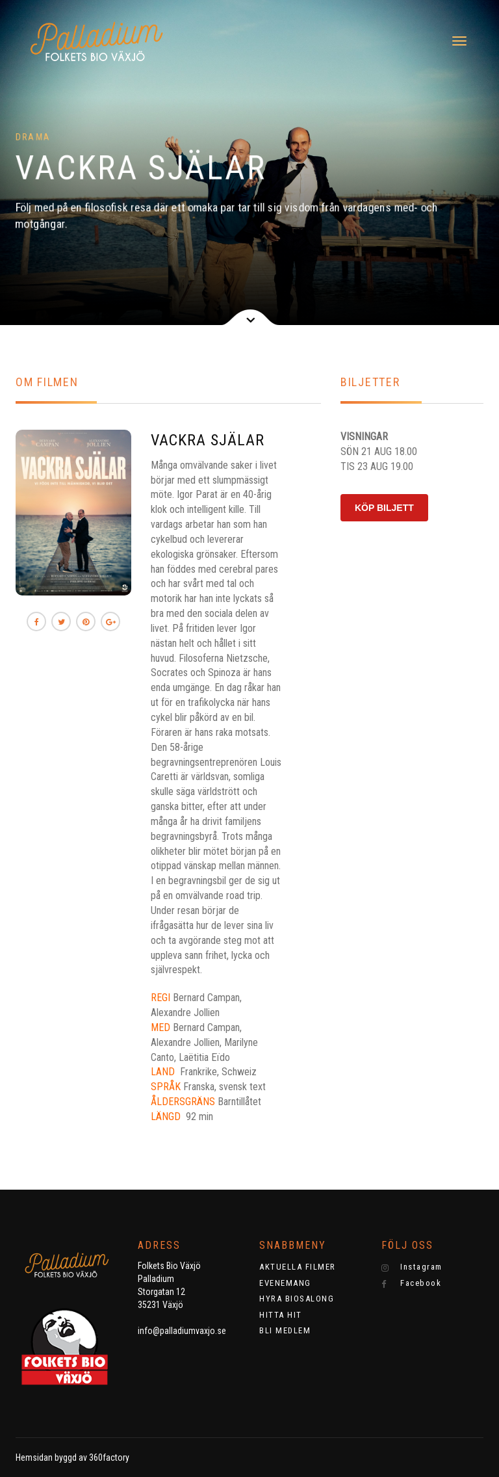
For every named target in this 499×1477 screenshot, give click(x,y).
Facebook (411, 1283)
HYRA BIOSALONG (296, 1298)
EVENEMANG (285, 1283)
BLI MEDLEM (285, 1330)
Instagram (411, 1267)
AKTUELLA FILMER (297, 1267)
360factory (109, 1457)
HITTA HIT (280, 1315)
